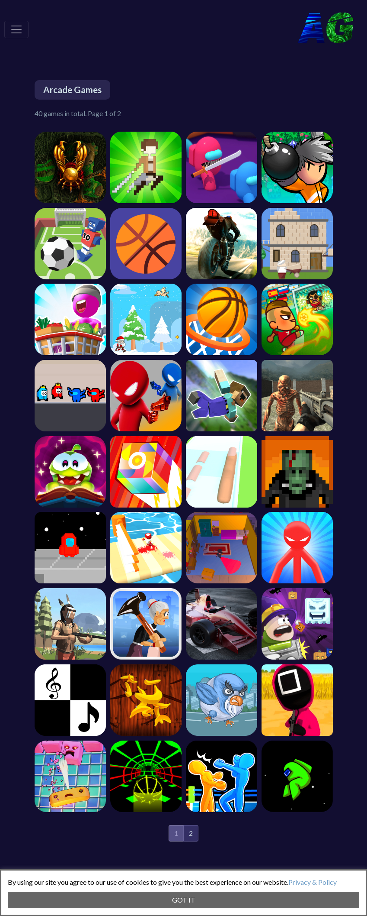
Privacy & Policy (312, 882)
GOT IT (183, 900)
